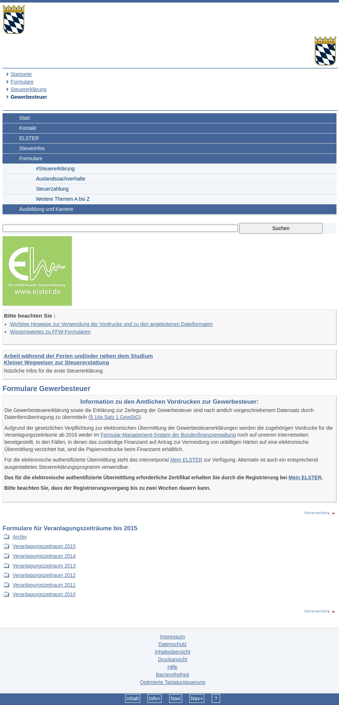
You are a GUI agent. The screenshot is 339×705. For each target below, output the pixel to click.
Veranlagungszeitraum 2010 (44, 594)
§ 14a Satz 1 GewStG (114, 417)
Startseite (21, 74)
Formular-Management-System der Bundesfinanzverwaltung (168, 435)
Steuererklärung (28, 89)
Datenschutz (172, 644)
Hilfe (172, 667)
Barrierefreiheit (172, 675)
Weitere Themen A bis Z (63, 199)
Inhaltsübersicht (172, 652)
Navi (176, 698)
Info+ (154, 698)
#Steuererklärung (55, 168)
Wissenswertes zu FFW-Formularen (50, 332)
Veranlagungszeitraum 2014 (44, 556)
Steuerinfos (32, 148)
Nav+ (197, 698)
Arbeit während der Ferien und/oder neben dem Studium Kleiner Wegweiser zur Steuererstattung (78, 359)
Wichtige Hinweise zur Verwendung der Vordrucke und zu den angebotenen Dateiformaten (111, 324)
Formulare (22, 82)
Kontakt (27, 128)
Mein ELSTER (186, 460)
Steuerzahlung (52, 189)
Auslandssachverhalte (60, 179)
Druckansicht (172, 659)
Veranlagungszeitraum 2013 (44, 566)
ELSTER (29, 138)
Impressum (172, 637)
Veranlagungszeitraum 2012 (44, 575)
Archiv (20, 537)
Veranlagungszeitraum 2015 (44, 546)
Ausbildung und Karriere (46, 209)
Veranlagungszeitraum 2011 (44, 585)
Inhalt (132, 698)
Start (24, 118)
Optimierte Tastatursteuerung (172, 682)
